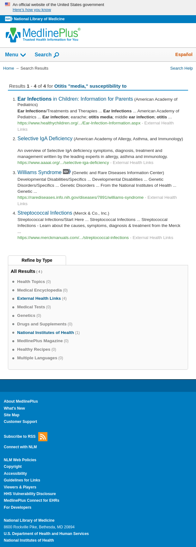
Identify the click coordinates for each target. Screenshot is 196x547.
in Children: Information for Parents (75, 99)
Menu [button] (16, 55)
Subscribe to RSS (25, 436)
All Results (23, 271)
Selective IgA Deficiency (44, 138)
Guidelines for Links (22, 480)
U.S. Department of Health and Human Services (46, 533)
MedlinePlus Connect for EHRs (31, 500)
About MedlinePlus (21, 401)
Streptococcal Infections (44, 213)
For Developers (17, 507)
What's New (14, 408)
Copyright (13, 466)
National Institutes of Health (29, 540)
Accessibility (15, 473)
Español (184, 54)
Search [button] (47, 55)
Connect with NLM (20, 447)
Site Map (11, 415)
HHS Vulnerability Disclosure (30, 494)
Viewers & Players (20, 487)
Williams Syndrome (39, 172)
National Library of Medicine (39, 19)
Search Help (181, 68)
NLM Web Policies (20, 460)
